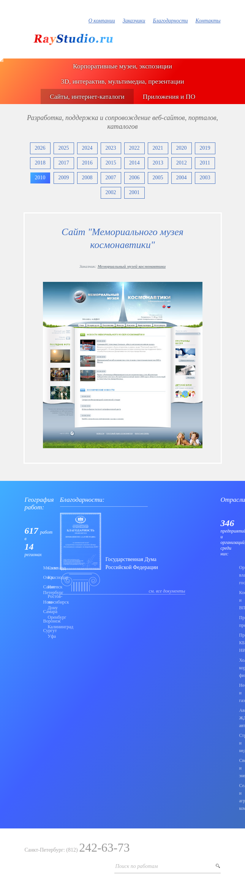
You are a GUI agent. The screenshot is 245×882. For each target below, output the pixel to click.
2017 (63, 163)
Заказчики (134, 21)
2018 (40, 163)
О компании (102, 21)
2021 (158, 148)
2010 (40, 177)
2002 (111, 192)
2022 (134, 148)
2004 (181, 177)
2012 (181, 163)
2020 (181, 148)
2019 (205, 148)
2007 (111, 177)
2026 (40, 148)
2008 (87, 177)
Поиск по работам (136, 866)
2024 (87, 148)
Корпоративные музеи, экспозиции (122, 66)
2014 (134, 163)
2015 (111, 163)
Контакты (208, 21)
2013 (158, 163)
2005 (158, 177)
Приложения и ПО (169, 96)
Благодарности (170, 21)
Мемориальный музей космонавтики (132, 266)
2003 (205, 177)
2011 (205, 163)
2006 (134, 177)
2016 (87, 163)
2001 (134, 192)
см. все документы (167, 591)
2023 (111, 148)
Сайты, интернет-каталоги (87, 96)
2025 (63, 148)
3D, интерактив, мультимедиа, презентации (122, 81)
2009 (63, 177)
